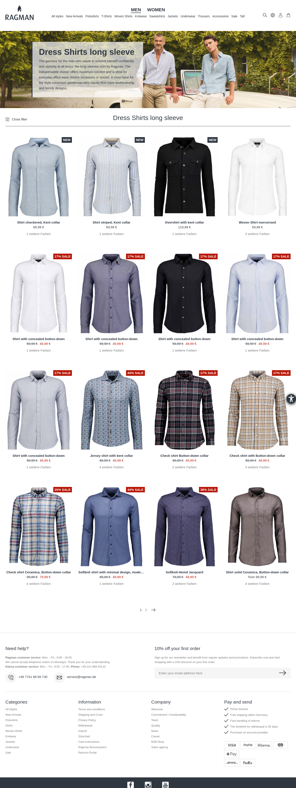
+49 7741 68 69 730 (32, 677)
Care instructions (89, 741)
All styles (57, 16)
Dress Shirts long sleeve (148, 118)
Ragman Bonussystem (92, 747)
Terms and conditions (91, 709)
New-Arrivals (13, 714)
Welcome (157, 709)
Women (156, 9)
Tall (242, 16)
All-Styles (11, 709)
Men (136, 9)
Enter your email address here (180, 673)
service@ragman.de (81, 677)
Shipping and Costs (90, 714)
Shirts (9, 725)
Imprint (82, 731)
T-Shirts (106, 16)
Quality (155, 725)
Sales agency (159, 747)
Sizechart (84, 736)
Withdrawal (85, 725)
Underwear (188, 16)
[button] (273, 16)
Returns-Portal (87, 752)
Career (155, 736)
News (155, 731)
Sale (234, 16)
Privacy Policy (87, 720)
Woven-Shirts (13, 731)
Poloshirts (92, 16)
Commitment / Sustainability (168, 714)
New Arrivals (74, 16)
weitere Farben (38, 234)
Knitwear (141, 16)
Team (154, 720)
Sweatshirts (157, 16)
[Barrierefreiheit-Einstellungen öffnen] (291, 399)
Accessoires (220, 16)
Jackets (173, 16)
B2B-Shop (157, 741)
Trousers (204, 16)
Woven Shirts (123, 16)
